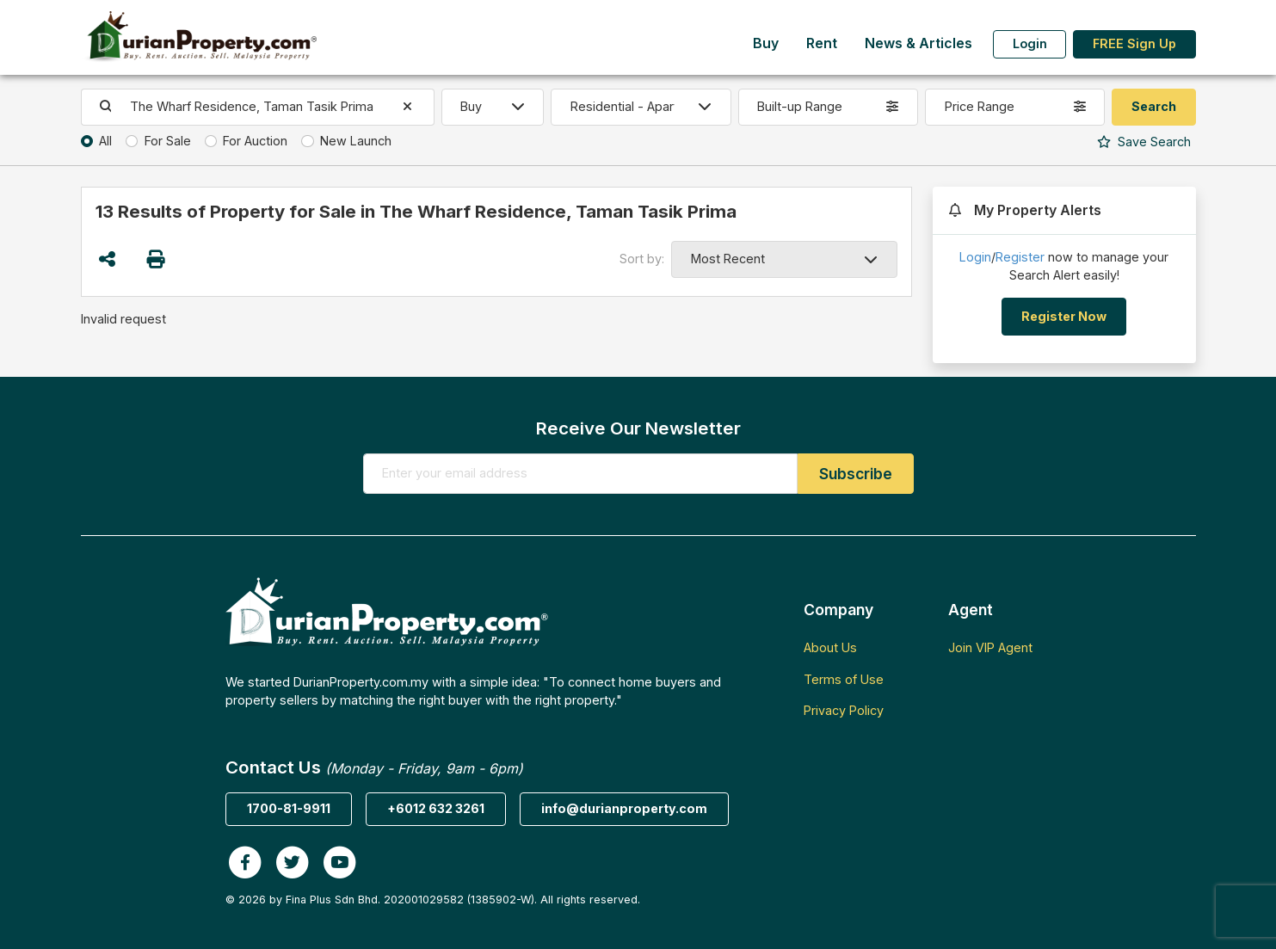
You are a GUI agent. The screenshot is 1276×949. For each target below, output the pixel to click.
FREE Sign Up (1134, 43)
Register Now (1063, 316)
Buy (766, 43)
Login (1030, 43)
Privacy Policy (844, 710)
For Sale (168, 140)
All (105, 140)
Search (1144, 141)
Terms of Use (844, 679)
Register (1020, 257)
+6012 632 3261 (435, 808)
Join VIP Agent (990, 647)
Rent (821, 43)
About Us (830, 647)
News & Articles (918, 43)
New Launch (355, 140)
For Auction (255, 140)
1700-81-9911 (288, 808)
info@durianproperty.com (624, 808)
